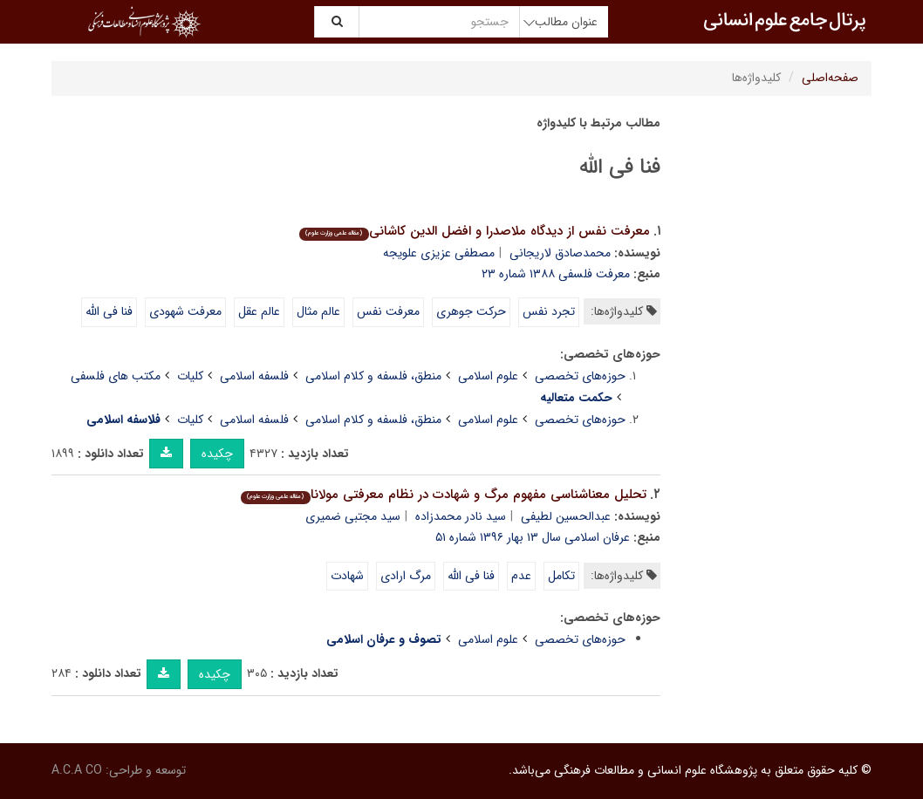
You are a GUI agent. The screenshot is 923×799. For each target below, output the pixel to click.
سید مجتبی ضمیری (352, 516)
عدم (521, 575)
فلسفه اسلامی (254, 376)
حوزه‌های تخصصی (580, 376)
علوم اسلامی (488, 376)
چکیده (217, 453)
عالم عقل (259, 311)
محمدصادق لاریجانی (560, 253)
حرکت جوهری (471, 311)
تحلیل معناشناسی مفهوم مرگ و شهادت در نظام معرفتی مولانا (443, 494)
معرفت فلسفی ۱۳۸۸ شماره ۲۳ (556, 273)
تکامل (561, 575)
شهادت (347, 575)
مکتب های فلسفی (116, 376)
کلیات (190, 376)
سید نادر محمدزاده (460, 516)
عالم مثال (318, 311)
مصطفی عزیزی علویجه (439, 253)
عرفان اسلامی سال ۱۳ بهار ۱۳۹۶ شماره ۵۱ (532, 537)
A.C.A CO (76, 770)
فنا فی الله (109, 311)
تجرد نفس (549, 311)
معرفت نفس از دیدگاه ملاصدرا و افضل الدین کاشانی (474, 231)
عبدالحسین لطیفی (566, 516)
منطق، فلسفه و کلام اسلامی (373, 376)
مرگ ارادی (405, 575)
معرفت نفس (388, 311)
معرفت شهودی (185, 311)
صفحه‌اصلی (830, 77)
